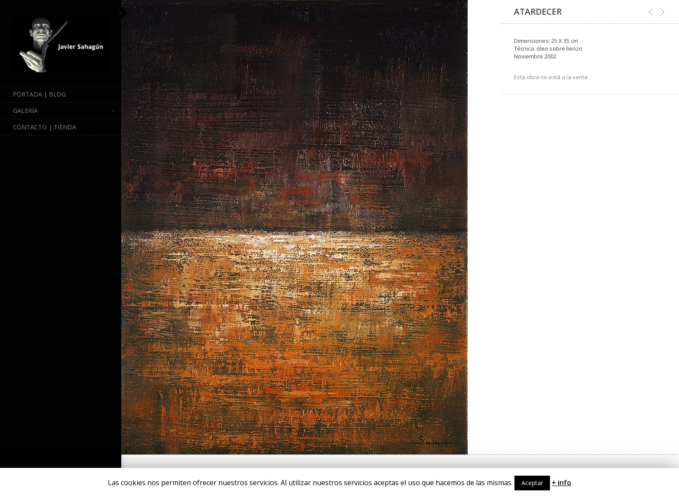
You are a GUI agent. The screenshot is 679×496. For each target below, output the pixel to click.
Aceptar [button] (532, 483)
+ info (561, 482)
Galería (64, 111)
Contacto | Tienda (44, 127)
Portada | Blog (39, 94)
